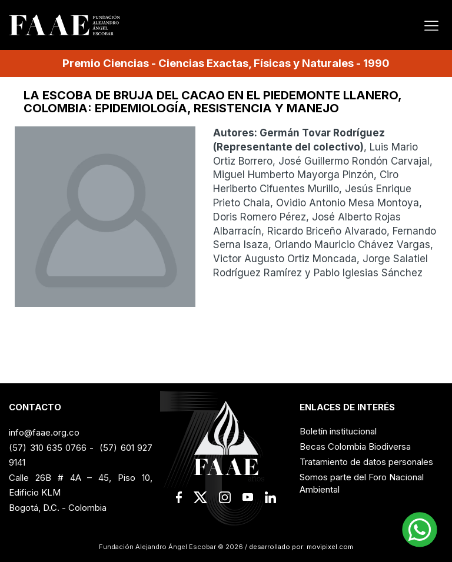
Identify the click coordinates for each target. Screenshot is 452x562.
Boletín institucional (338, 431)
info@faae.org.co (44, 432)
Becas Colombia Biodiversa (355, 446)
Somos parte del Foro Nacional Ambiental (362, 483)
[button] (419, 529)
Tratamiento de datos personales (366, 461)
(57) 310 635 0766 (47, 447)
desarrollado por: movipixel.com (300, 547)
